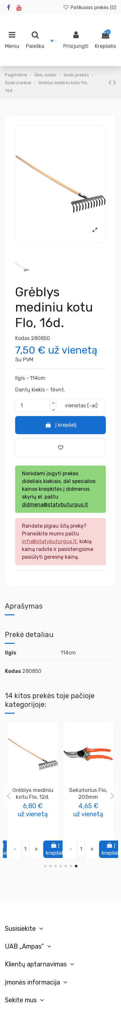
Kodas (22, 338)
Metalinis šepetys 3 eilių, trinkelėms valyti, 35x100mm (88, 797)
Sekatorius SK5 (32, 790)
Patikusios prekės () (89, 7)
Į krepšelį (60, 425)
